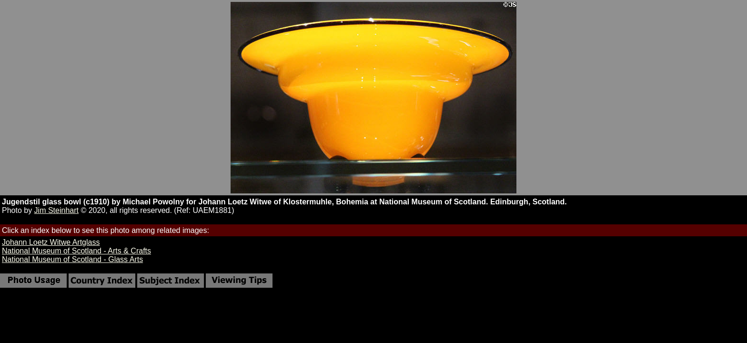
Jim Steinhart (56, 210)
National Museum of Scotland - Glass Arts (72, 259)
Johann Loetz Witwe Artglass (51, 242)
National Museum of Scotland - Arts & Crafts (76, 251)
